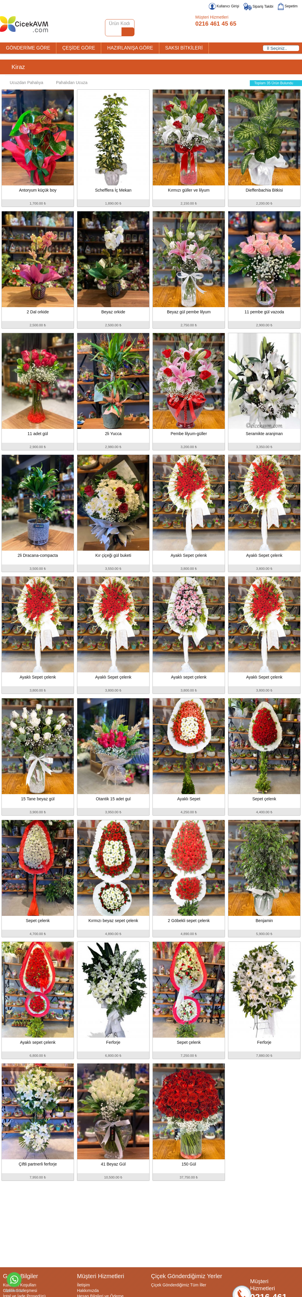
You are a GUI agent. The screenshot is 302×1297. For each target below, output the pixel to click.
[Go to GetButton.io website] (14, 1291)
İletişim (83, 1285)
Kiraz (18, 67)
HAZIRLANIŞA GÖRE (130, 47)
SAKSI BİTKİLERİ (184, 47)
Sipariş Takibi (258, 6)
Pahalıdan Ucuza (69, 82)
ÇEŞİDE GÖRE (78, 47)
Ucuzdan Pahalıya (23, 82)
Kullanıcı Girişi (224, 6)
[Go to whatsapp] (14, 1279)
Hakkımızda (88, 1290)
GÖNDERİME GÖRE (28, 47)
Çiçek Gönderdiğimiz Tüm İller (178, 1285)
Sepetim (288, 6)
